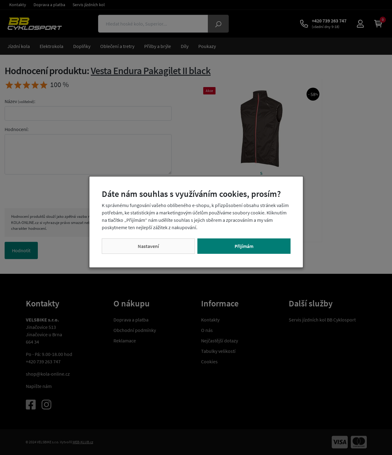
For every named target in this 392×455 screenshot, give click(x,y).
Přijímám (244, 246)
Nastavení (148, 246)
